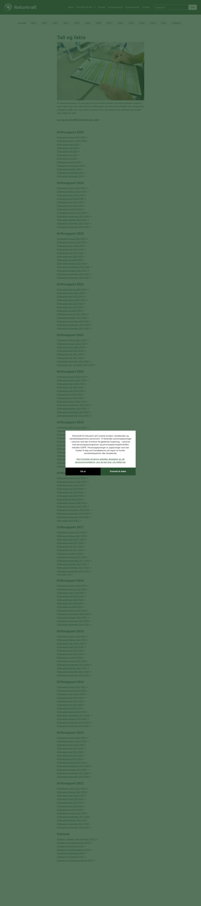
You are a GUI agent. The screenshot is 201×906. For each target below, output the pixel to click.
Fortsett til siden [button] (118, 471)
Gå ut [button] (83, 471)
